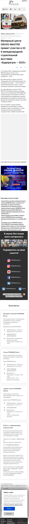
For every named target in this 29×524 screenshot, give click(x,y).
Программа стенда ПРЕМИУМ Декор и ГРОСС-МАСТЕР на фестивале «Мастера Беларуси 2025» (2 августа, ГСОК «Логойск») (13, 224)
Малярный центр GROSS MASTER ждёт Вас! (13, 228)
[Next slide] (24, 21)
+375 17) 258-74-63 (11, 473)
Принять (9, 508)
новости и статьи (10, 33)
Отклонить (9, 513)
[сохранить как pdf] (25, 67)
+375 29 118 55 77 (11, 334)
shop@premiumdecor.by (13, 444)
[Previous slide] (3, 21)
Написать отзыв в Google (13, 294)
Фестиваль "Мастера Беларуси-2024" (11, 230)
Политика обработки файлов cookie (13, 504)
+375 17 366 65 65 (11, 369)
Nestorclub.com (23, 522)
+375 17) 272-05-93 (9, 475)
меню (10, 9)
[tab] (13, 28)
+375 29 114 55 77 (11, 370)
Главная (3, 33)
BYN (26, 1)
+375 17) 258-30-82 (12, 468)
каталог (5, 9)
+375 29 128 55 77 (11, 336)
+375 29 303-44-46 (11, 407)
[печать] (21, 67)
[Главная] (14, 6)
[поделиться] (17, 67)
